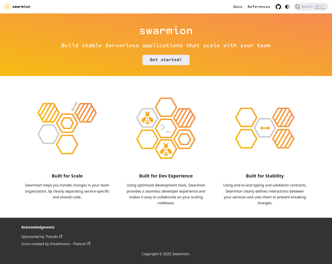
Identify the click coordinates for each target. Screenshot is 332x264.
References (259, 7)
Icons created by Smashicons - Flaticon (55, 243)
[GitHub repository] (278, 6)
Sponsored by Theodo (41, 236)
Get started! (166, 60)
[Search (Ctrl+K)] (311, 7)
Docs (237, 7)
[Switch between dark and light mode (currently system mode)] (287, 6)
